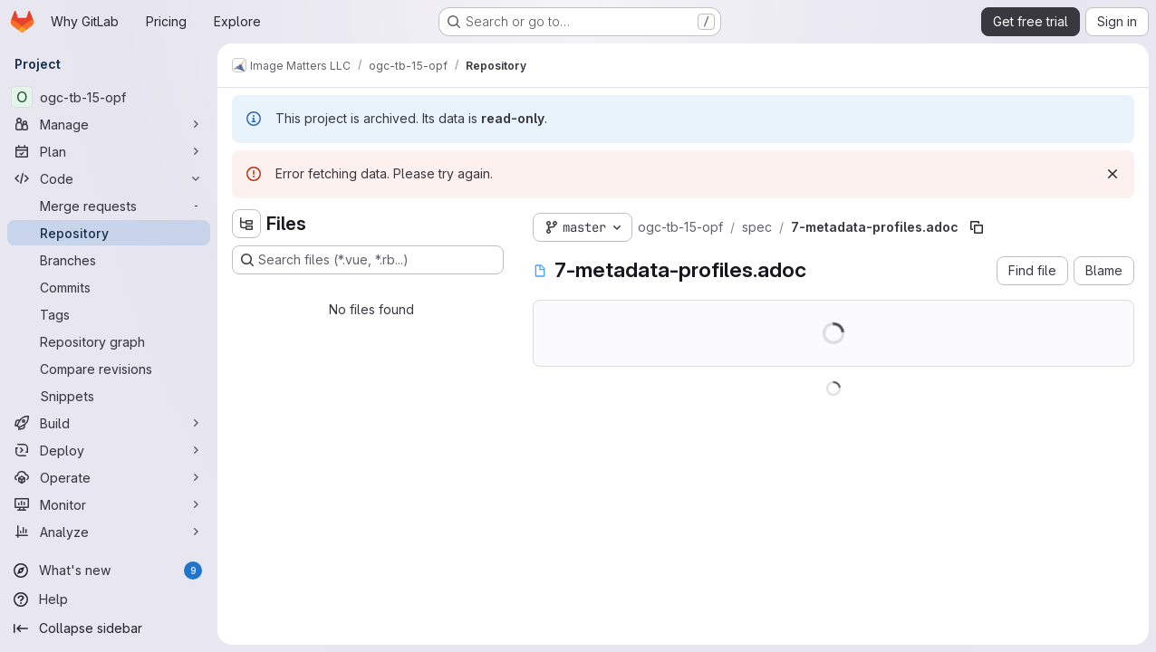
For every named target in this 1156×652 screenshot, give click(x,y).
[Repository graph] (108, 341)
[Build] (108, 423)
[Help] (108, 599)
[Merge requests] (108, 205)
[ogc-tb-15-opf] (108, 97)
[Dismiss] (1112, 174)
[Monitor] (108, 504)
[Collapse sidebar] (108, 628)
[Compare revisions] (108, 368)
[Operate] (108, 477)
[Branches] (108, 260)
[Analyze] (108, 531)
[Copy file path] (976, 227)
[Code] (108, 178)
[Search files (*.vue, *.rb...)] (368, 259)
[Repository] (108, 232)
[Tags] (108, 314)
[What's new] (108, 570)
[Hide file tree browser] (246, 223)
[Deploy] (108, 450)
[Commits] (108, 287)
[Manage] (108, 124)
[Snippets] (108, 395)
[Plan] (108, 151)
